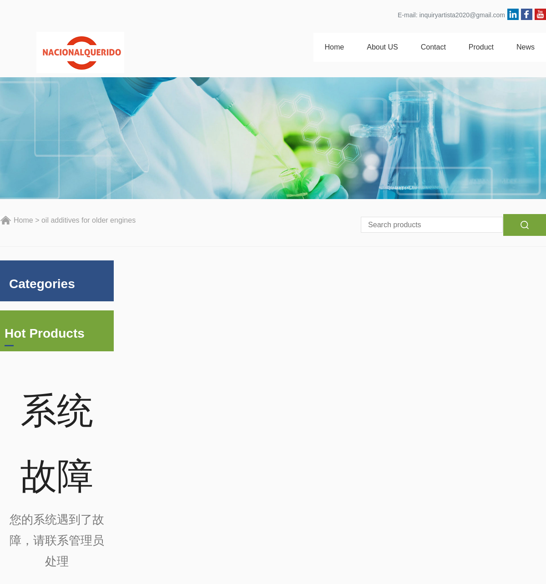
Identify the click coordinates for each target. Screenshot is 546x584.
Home (334, 47)
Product (481, 47)
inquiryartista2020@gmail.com (462, 15)
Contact (433, 47)
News (525, 47)
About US (382, 47)
